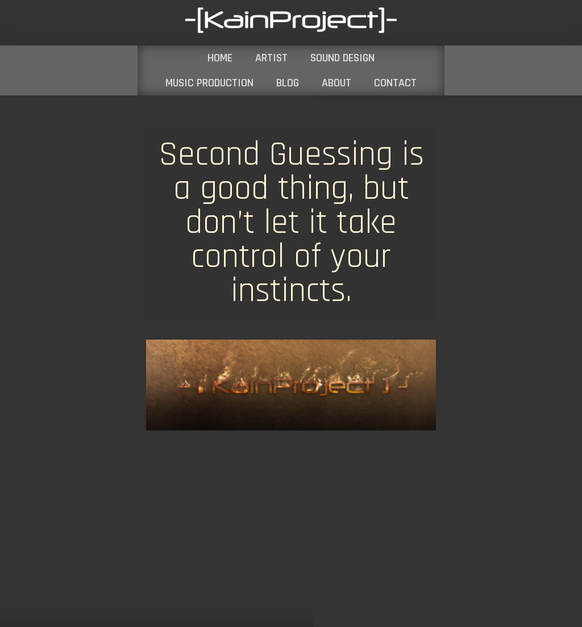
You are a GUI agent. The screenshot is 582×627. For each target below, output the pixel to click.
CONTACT (395, 83)
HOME (219, 58)
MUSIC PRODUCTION (209, 83)
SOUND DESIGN (342, 58)
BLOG (287, 83)
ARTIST (271, 58)
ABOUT (336, 83)
